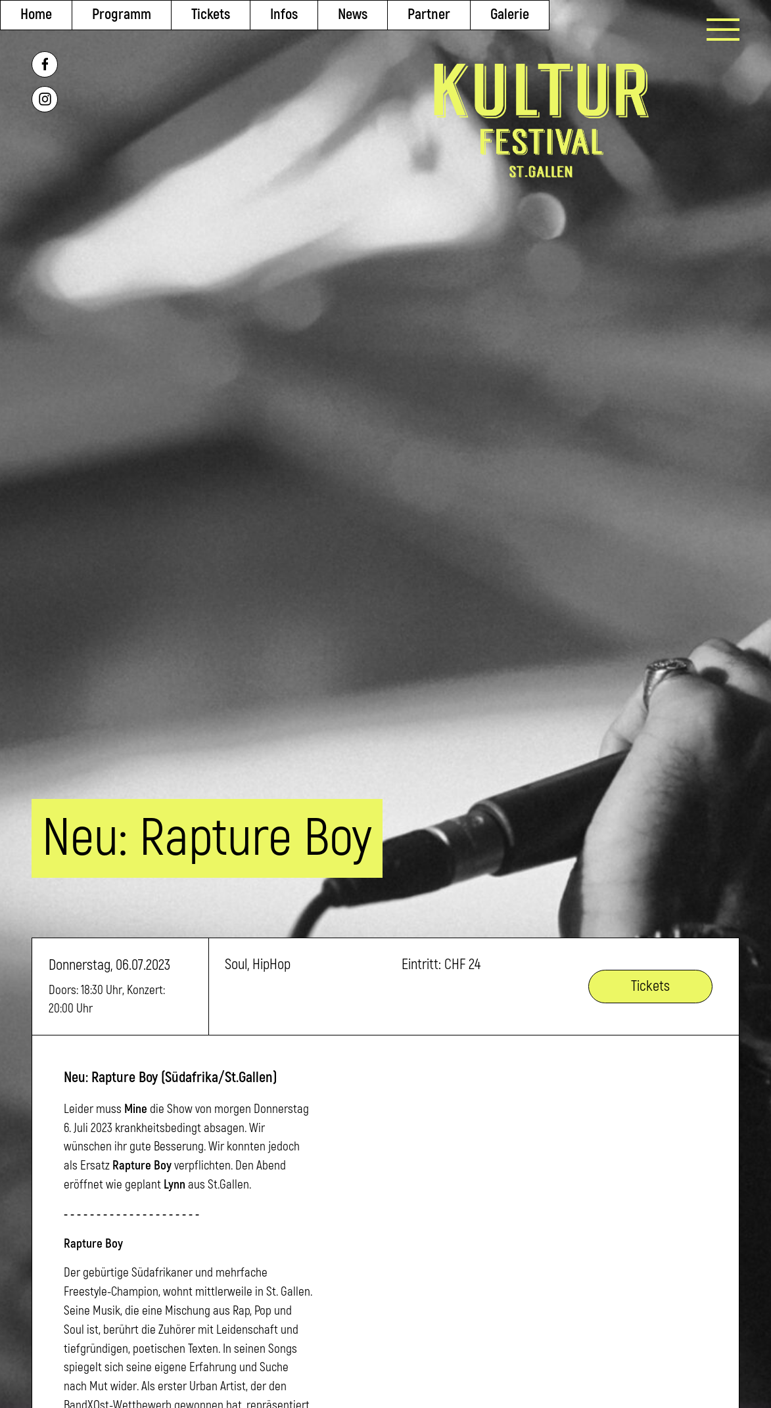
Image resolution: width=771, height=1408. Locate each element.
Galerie (509, 14)
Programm (121, 14)
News (352, 14)
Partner (429, 14)
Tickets (210, 14)
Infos (284, 14)
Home (36, 14)
